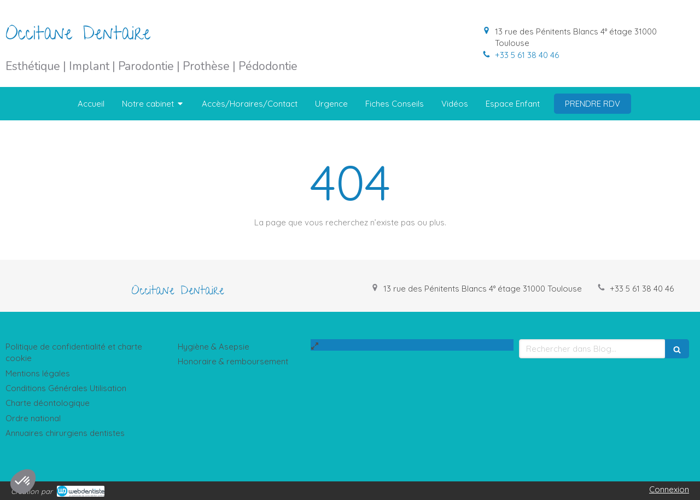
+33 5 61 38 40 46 (527, 55)
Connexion (669, 489)
